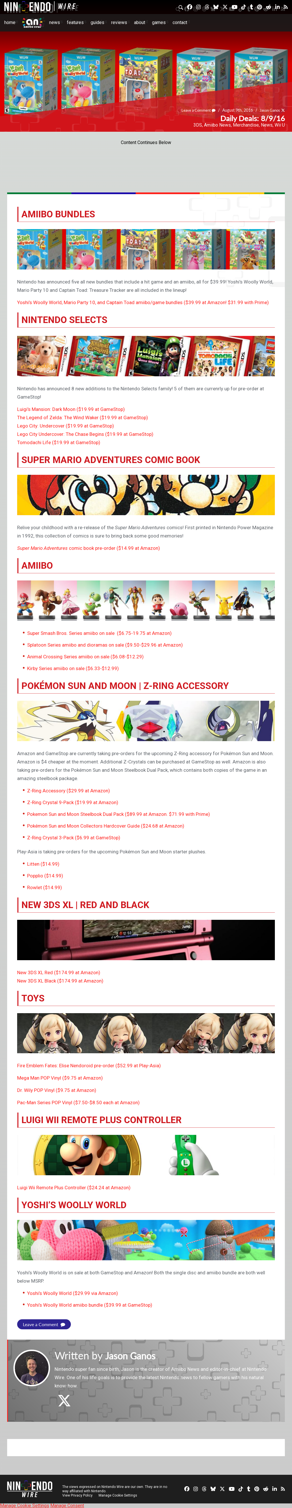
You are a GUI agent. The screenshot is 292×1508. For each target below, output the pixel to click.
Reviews (119, 22)
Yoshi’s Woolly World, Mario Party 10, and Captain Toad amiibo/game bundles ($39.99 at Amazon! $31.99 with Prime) (143, 302)
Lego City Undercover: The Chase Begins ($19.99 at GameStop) (85, 434)
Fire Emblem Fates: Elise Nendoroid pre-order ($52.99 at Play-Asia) (89, 1065)
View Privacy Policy (77, 1495)
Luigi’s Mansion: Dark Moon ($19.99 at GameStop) (71, 409)
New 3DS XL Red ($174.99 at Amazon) (58, 972)
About (139, 22)
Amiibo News (217, 125)
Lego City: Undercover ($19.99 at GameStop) (65, 426)
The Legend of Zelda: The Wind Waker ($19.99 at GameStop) (82, 417)
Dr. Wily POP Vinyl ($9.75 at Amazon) (56, 1090)
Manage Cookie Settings (118, 1495)
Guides (97, 22)
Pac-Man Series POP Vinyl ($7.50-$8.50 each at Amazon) (78, 1102)
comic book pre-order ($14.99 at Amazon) (88, 548)
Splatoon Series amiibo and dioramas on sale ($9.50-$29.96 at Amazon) (105, 645)
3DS (197, 125)
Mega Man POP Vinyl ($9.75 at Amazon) (60, 1078)
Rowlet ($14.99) (44, 887)
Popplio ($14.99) (45, 876)
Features (75, 22)
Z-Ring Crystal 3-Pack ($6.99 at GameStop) (73, 837)
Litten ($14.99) (43, 864)
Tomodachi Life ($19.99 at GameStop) (58, 442)
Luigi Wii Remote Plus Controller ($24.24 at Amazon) (74, 1187)
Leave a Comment (195, 110)
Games (159, 22)
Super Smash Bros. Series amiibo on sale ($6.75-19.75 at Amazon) (99, 633)
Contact (180, 22)
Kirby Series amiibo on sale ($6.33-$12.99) (73, 668)
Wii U (280, 125)
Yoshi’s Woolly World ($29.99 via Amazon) (72, 1293)
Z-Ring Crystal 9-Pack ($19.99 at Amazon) (72, 802)
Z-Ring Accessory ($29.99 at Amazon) (68, 791)
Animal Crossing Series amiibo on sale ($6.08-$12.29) (85, 656)
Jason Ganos (268, 110)
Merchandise (246, 125)
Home (9, 22)
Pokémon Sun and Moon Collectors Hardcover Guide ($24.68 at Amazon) (105, 826)
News (54, 22)
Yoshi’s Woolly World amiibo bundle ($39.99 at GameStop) (89, 1305)
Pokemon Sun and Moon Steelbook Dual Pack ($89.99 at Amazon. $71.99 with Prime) (118, 814)
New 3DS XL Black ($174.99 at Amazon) (60, 981)
